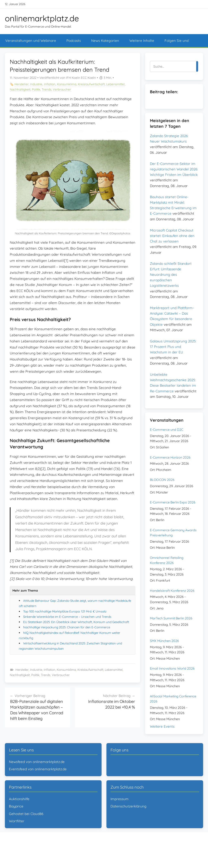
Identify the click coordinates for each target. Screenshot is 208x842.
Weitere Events (162, 726)
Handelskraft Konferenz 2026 (172, 591)
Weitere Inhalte (141, 40)
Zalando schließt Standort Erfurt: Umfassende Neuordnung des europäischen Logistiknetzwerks (171, 274)
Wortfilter (16, 821)
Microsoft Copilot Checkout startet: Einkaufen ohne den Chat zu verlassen (172, 235)
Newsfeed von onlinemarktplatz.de (37, 762)
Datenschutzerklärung (128, 806)
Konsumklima (66, 84)
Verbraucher (62, 89)
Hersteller (21, 84)
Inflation (49, 84)
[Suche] (173, 66)
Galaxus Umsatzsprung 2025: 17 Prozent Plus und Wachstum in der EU (173, 346)
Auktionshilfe (19, 799)
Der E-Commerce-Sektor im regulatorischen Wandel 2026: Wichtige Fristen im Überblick (174, 169)
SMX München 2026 (164, 641)
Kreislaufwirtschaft (91, 84)
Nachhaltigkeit (20, 89)
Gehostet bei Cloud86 (26, 814)
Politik (36, 89)
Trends (46, 89)
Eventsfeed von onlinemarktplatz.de (38, 769)
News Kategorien (105, 40)
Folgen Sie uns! (177, 40)
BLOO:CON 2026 (162, 480)
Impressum (119, 799)
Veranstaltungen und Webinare (30, 40)
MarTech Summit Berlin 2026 (171, 618)
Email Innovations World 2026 (172, 668)
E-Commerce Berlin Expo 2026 (172, 502)
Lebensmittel (115, 84)
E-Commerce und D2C (166, 429)
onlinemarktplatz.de (42, 18)
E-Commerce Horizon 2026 (170, 457)
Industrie (36, 84)
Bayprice (16, 806)
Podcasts (73, 40)
